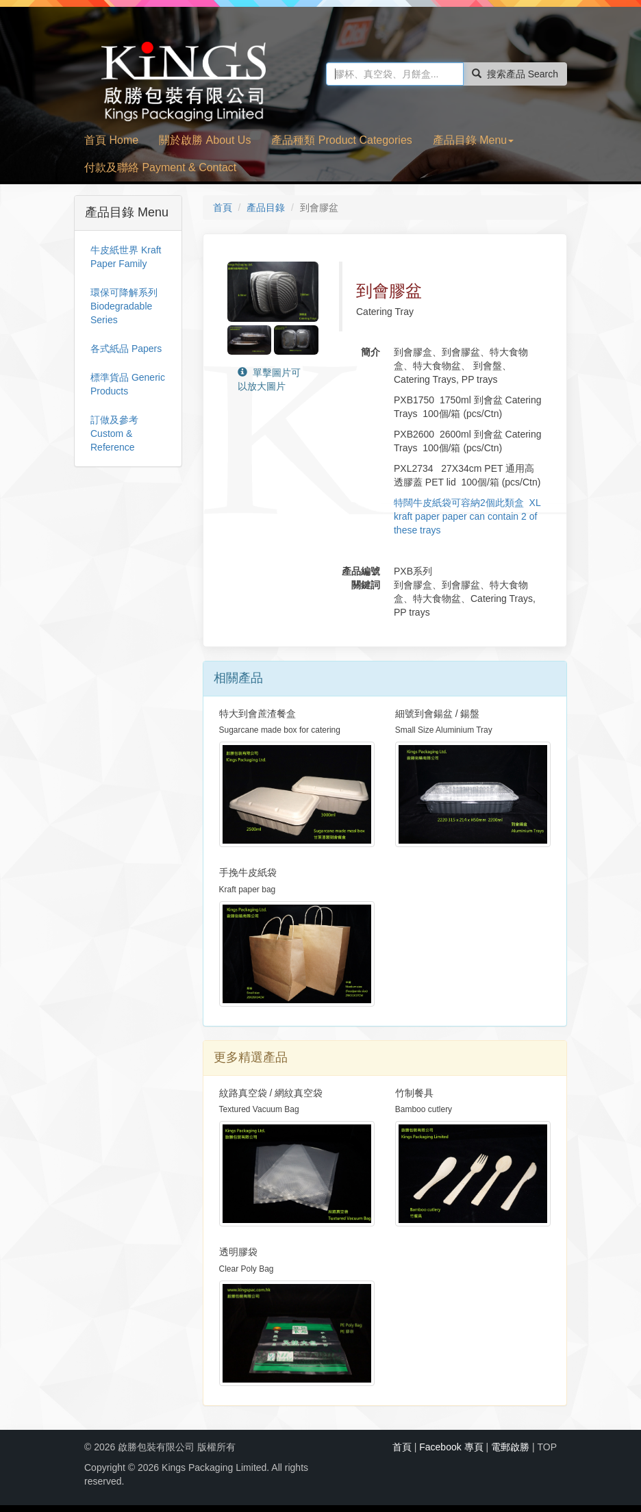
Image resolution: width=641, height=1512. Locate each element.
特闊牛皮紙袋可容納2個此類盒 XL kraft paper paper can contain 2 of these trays (467, 516)
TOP (547, 1446)
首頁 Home (111, 140)
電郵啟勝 (510, 1446)
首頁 (222, 207)
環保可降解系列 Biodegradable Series (124, 306)
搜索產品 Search (515, 73)
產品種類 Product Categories (341, 140)
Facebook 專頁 (451, 1446)
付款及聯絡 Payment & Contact (160, 167)
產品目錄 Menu (473, 140)
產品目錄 (266, 207)
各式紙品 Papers (126, 348)
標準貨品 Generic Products (127, 384)
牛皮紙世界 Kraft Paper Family (125, 256)
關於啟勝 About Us (205, 140)
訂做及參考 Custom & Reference (114, 433)
